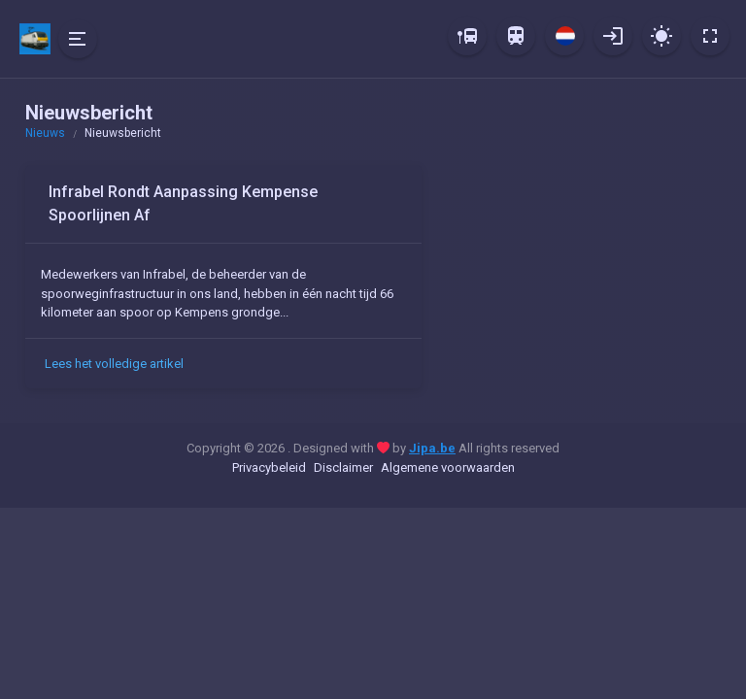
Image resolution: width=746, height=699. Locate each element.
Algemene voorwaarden (448, 467)
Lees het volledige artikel (114, 363)
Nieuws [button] (45, 133)
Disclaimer (343, 467)
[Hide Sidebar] (77, 38)
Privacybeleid (269, 467)
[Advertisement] (583, 286)
